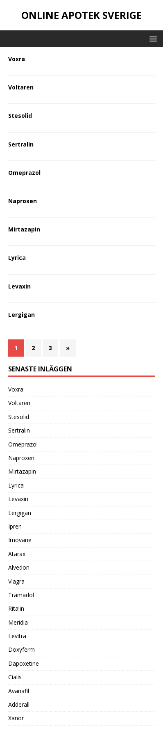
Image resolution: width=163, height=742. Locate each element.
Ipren (15, 526)
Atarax (16, 554)
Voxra (16, 59)
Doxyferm (21, 649)
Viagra (16, 581)
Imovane (20, 540)
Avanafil (18, 691)
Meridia (18, 622)
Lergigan (21, 314)
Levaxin (19, 286)
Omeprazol (24, 172)
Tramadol (21, 595)
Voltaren (21, 87)
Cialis (15, 677)
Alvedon (18, 567)
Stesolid (20, 115)
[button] (152, 38)
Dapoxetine (23, 663)
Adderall (18, 704)
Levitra (17, 636)
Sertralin (21, 144)
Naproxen (22, 201)
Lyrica (17, 257)
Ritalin (16, 608)
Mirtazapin (24, 229)
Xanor (16, 718)
